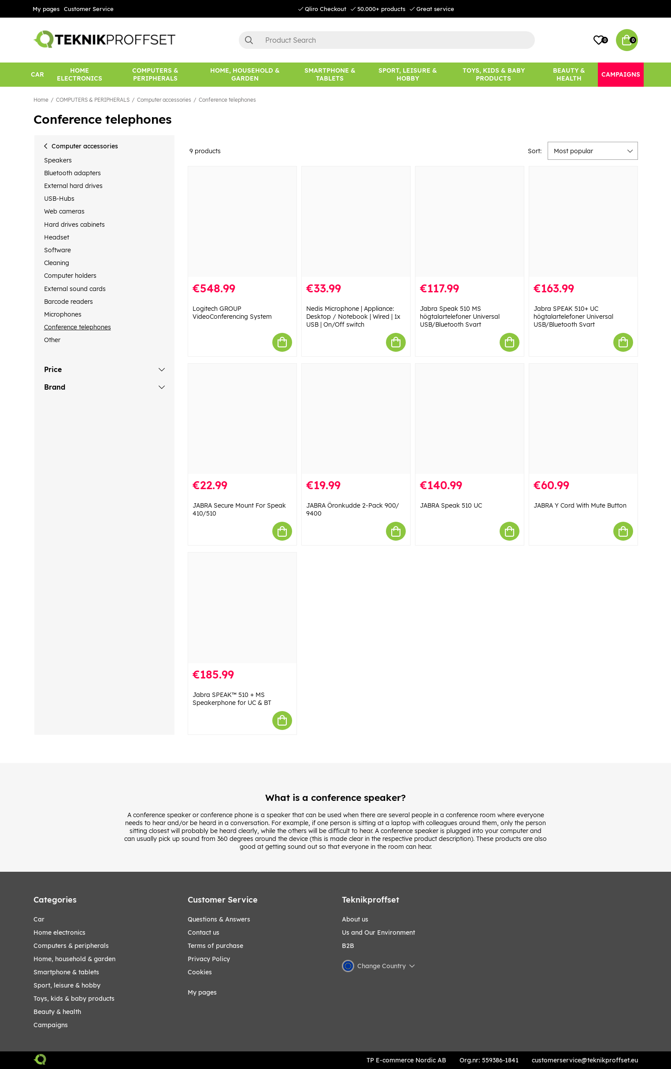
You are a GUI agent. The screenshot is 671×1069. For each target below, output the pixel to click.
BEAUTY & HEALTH (57, 1012)
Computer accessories (164, 99)
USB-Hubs (59, 199)
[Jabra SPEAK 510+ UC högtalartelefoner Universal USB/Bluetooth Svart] (583, 221)
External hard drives (73, 186)
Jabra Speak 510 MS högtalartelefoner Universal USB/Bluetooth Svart (460, 316)
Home (40, 99)
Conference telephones (227, 99)
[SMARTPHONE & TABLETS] (329, 75)
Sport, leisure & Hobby (66, 985)
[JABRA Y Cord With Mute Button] (583, 419)
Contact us (203, 932)
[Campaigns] (621, 75)
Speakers (58, 160)
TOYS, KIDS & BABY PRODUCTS (74, 999)
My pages (46, 8)
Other (52, 340)
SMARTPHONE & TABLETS (66, 972)
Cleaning (56, 263)
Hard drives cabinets (74, 225)
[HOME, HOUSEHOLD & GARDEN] (245, 75)
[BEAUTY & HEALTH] (569, 75)
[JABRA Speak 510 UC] (470, 419)
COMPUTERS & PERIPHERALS (93, 99)
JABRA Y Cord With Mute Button (580, 505)
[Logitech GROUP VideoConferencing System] (242, 221)
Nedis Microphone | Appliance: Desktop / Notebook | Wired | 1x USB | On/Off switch (353, 316)
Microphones (63, 314)
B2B (348, 946)
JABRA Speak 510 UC (451, 505)
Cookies (200, 972)
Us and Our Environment (378, 932)
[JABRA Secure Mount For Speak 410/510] (242, 419)
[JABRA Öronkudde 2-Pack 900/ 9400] (356, 419)
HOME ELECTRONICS (59, 932)
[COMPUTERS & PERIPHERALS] (155, 75)
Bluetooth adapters (72, 173)
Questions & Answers (219, 919)
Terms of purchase (215, 946)
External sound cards (75, 289)
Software (57, 250)
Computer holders (70, 276)
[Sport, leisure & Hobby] (407, 75)
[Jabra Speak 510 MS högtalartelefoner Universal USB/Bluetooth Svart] (470, 221)
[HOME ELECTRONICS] (80, 75)
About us (355, 919)
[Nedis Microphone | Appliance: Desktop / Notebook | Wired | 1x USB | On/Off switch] (356, 221)
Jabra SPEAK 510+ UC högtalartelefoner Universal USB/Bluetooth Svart (573, 316)
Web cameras (64, 211)
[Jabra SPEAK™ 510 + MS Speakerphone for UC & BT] (242, 608)
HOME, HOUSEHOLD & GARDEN (74, 959)
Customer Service (89, 8)
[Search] (387, 40)
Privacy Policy (209, 959)
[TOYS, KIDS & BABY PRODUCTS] (493, 75)
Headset (56, 237)
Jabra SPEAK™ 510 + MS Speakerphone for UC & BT (232, 699)
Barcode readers (68, 302)
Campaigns (50, 1025)
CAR (38, 919)
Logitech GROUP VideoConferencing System (232, 313)
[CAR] (37, 75)
